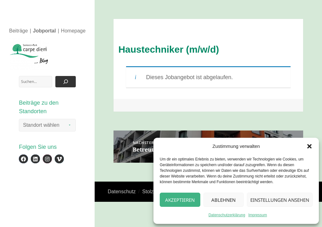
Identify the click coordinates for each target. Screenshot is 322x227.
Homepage (73, 30)
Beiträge (18, 30)
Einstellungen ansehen (279, 200)
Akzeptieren (180, 200)
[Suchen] (65, 81)
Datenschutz (122, 191)
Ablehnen (223, 200)
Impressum (257, 215)
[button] (309, 146)
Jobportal (44, 30)
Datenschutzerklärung (226, 215)
